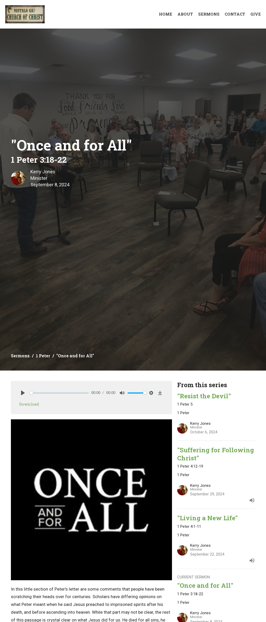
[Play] (23, 393)
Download (29, 404)
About (185, 14)
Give (255, 14)
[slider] (59, 393)
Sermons (209, 14)
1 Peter (43, 355)
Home (165, 14)
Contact (235, 14)
